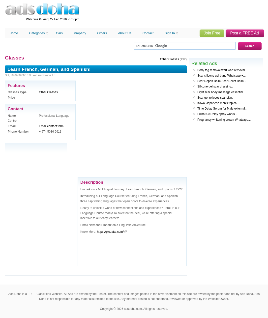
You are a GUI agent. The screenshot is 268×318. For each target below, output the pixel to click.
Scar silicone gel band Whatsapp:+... (221, 75)
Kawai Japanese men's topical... (218, 103)
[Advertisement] (50, 125)
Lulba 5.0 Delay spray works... (217, 114)
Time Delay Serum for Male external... (222, 108)
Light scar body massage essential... (221, 92)
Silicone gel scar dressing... (215, 86)
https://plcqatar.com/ (110, 231)
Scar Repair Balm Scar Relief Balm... (221, 81)
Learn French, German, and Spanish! (49, 69)
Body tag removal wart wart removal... (222, 70)
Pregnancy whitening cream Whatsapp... (224, 119)
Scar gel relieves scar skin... (215, 97)
